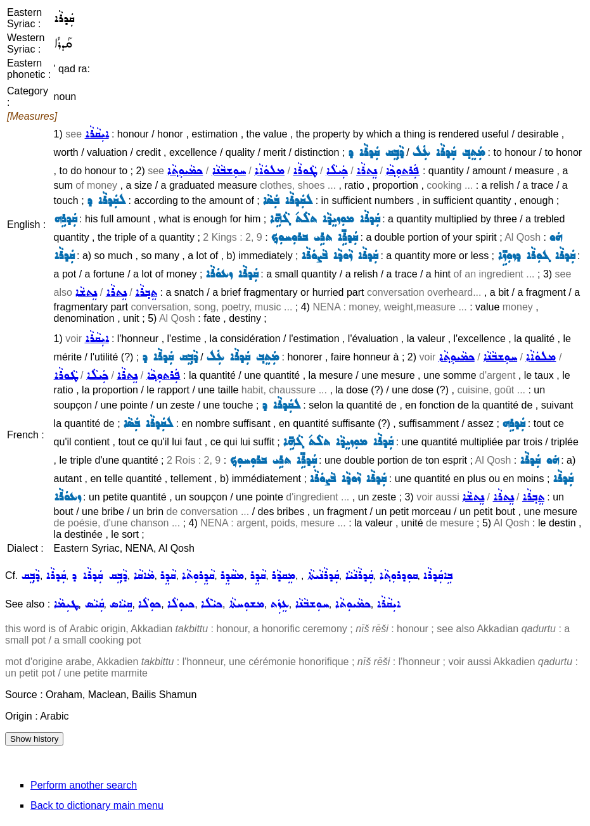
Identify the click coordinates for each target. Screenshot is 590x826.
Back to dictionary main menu (97, 805)
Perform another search (83, 785)
